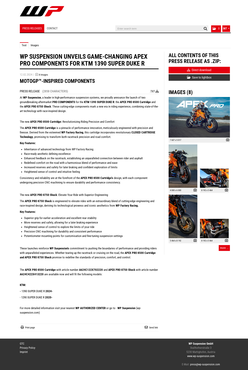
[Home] (42, 12)
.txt (154, 91)
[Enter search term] (161, 28)
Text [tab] (24, 45)
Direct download (199, 70)
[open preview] (199, 117)
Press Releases (32, 28)
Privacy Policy (27, 347)
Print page (30, 327)
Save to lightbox (199, 77)
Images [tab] (35, 45)
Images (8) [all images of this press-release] (181, 92)
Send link (153, 327)
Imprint (24, 352)
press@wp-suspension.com (205, 364)
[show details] (226, 140)
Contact (52, 28)
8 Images (43, 74)
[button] (216, 28)
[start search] (205, 28)
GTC (22, 343)
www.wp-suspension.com (201, 356)
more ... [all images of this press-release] (224, 248)
